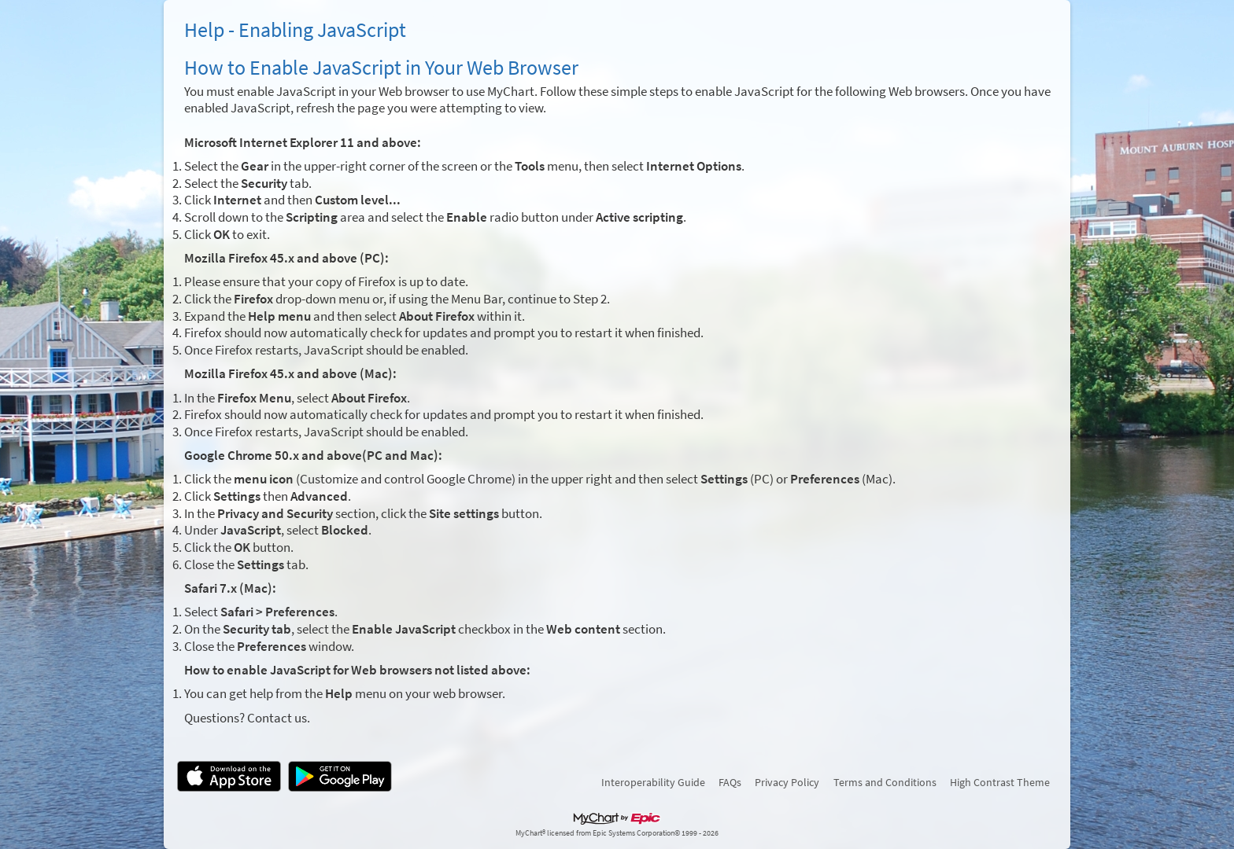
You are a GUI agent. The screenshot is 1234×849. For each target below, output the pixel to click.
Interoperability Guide (653, 782)
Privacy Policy (787, 782)
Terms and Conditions (885, 782)
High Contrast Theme (1000, 782)
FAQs (730, 782)
